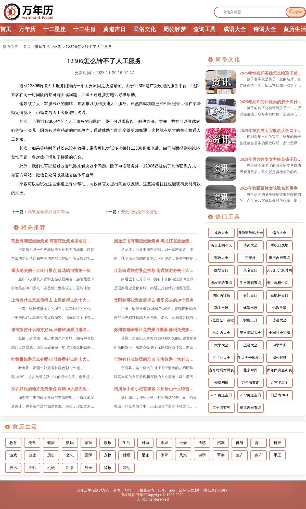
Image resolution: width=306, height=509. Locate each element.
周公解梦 (174, 29)
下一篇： (131, 212)
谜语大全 (221, 258)
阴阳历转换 (221, 295)
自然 (32, 455)
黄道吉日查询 (250, 408)
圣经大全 (250, 345)
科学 (70, 468)
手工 (277, 455)
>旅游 (57, 47)
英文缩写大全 (250, 333)
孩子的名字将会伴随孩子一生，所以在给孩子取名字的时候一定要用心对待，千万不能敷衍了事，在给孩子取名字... (270, 112)
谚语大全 (279, 320)
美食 (32, 443)
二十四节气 (221, 408)
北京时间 (250, 370)
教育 (13, 443)
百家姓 (250, 258)
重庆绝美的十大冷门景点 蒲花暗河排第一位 (51, 270)
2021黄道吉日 (221, 395)
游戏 (13, 455)
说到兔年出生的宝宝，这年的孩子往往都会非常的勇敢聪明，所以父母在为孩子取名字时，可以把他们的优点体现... (270, 140)
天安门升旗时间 (279, 270)
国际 (89, 455)
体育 (164, 455)
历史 (51, 455)
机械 (51, 468)
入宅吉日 (250, 270)
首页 (5, 29)
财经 (126, 455)
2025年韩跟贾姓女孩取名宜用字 (269, 188)
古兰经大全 (221, 358)
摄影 (32, 468)
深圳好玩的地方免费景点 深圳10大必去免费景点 (53, 389)
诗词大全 (264, 29)
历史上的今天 (221, 245)
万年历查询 (250, 383)
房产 (258, 455)
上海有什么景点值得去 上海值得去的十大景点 (53, 300)
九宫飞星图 (279, 383)
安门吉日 (250, 295)
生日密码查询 (250, 283)
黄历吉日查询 (279, 258)
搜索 (295, 12)
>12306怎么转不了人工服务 (87, 47)
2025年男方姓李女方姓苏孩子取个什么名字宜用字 (271, 159)
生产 (240, 455)
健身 (240, 443)
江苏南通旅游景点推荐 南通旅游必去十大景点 (155, 270)
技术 (13, 468)
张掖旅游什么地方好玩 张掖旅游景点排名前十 (53, 330)
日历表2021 (279, 395)
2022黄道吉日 (250, 395)
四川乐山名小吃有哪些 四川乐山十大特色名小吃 (155, 389)
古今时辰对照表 (221, 370)
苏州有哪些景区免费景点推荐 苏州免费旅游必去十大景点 (155, 330)
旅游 (164, 443)
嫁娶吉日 (221, 270)
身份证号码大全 (250, 233)
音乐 (107, 468)
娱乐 (107, 443)
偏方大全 (279, 233)
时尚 (145, 443)
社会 (183, 443)
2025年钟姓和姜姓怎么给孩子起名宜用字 (271, 73)
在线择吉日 (279, 295)
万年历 (27, 29)
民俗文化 (144, 29)
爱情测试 (221, 383)
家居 (89, 443)
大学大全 (221, 345)
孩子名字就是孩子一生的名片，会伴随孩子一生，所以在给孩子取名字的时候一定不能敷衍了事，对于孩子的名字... (270, 83)
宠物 (107, 455)
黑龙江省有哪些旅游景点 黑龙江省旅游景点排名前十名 (155, 241)
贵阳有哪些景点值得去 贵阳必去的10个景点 (154, 300)
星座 (145, 455)
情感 (202, 443)
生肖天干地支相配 (251, 358)
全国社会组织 (279, 333)
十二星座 (54, 29)
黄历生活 (294, 29)
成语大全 (234, 29)
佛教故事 (279, 308)
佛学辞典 (279, 345)
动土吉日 (221, 308)
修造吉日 (250, 308)
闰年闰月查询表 (279, 370)
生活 (126, 443)
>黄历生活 (41, 47)
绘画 (89, 468)
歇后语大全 (221, 333)
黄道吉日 (114, 29)
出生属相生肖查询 (280, 283)
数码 (70, 443)
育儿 (258, 443)
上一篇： (40, 212)
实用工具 (250, 320)
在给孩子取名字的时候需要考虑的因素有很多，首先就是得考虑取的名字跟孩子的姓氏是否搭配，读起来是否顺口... (270, 169)
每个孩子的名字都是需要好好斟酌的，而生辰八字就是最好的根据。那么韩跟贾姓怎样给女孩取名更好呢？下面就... (270, 198)
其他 (126, 468)
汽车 (221, 443)
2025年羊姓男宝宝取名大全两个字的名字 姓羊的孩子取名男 (271, 130)
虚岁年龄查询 (221, 283)
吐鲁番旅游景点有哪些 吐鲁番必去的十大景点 (53, 359)
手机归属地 (279, 245)
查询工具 (204, 29)
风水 (183, 455)
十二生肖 (84, 29)
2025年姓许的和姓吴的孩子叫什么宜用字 (271, 102)
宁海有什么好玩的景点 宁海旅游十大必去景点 (155, 359)
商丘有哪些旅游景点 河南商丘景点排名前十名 (53, 241)
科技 (277, 443)
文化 (70, 455)
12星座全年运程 (221, 320)
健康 (51, 443)
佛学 (202, 455)
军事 (221, 455)
